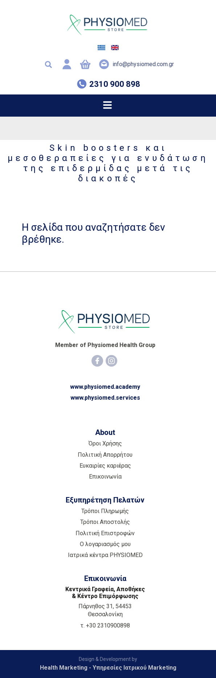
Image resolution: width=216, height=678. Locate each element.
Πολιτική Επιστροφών (105, 533)
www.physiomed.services (105, 397)
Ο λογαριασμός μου (105, 544)
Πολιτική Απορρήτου (105, 454)
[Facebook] (97, 361)
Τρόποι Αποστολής (105, 521)
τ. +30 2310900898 (105, 625)
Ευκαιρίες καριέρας (105, 465)
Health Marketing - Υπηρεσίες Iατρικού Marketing (108, 667)
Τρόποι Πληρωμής (105, 511)
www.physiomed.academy (105, 386)
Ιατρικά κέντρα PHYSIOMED (105, 555)
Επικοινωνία (105, 476)
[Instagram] (111, 361)
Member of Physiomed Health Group (105, 345)
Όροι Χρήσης (105, 443)
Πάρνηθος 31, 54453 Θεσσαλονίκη (105, 610)
